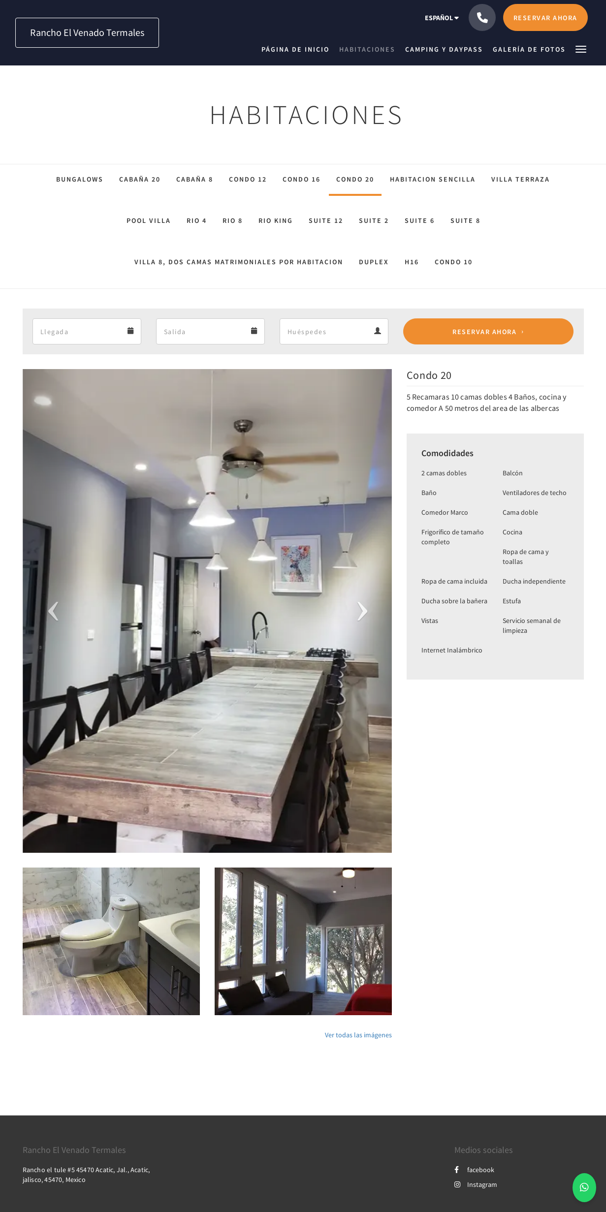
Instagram (475, 1184)
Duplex (374, 261)
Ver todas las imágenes (358, 1034)
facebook (474, 1169)
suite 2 (374, 220)
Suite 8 (465, 220)
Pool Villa (149, 220)
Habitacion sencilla (433, 179)
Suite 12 (326, 220)
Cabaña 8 (194, 179)
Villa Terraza (520, 179)
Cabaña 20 (139, 179)
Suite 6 (420, 220)
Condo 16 (301, 179)
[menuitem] (297, 49)
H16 (412, 261)
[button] (581, 48)
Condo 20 (355, 179)
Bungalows (79, 179)
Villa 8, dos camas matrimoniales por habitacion (238, 261)
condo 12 (248, 179)
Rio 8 (233, 220)
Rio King (275, 220)
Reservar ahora (484, 331)
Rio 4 (197, 220)
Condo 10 (454, 261)
